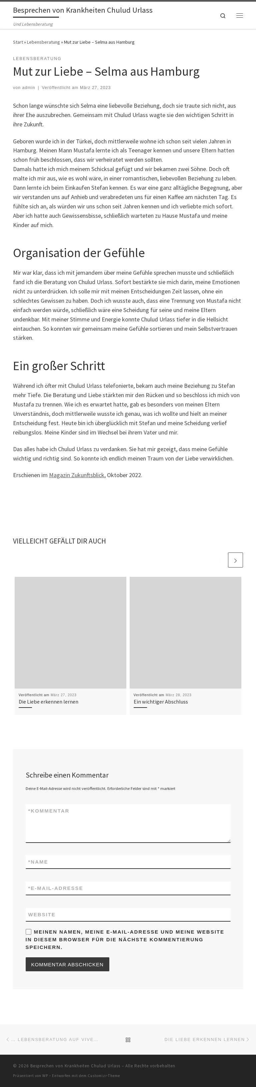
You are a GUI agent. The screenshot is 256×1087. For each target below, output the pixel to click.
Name (38, 862)
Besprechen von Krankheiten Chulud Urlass (75, 1066)
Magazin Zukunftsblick (76, 475)
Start (18, 42)
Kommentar (49, 811)
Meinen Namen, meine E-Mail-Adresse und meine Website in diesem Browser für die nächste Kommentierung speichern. (125, 939)
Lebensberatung (43, 42)
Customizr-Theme (104, 1075)
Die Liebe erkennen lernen (48, 701)
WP (45, 1075)
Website (42, 914)
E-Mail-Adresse (55, 888)
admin (28, 87)
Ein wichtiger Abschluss (161, 701)
